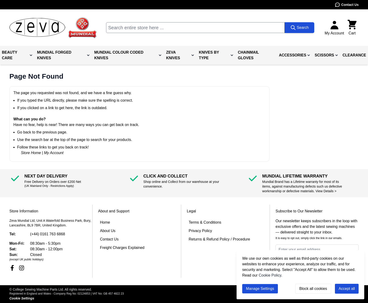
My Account (53, 153)
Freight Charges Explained (122, 248)
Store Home (31, 153)
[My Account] (334, 27)
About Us (107, 231)
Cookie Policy (270, 275)
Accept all (347, 289)
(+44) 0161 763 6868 (47, 234)
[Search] (299, 27)
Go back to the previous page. (42, 132)
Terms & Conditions (205, 222)
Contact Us (347, 4)
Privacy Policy (200, 231)
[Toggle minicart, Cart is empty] (352, 27)
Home (105, 222)
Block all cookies (313, 289)
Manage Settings (260, 289)
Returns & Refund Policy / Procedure (219, 239)
